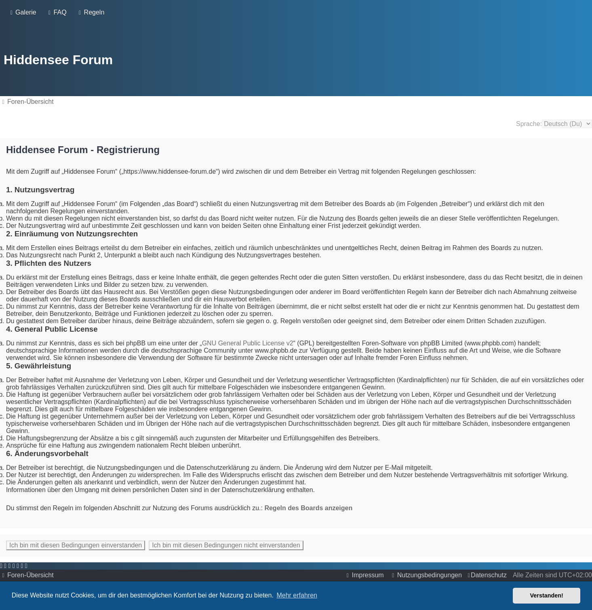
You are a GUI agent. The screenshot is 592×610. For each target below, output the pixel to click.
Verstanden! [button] (546, 595)
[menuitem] (22, 11)
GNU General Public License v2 (247, 341)
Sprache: (529, 121)
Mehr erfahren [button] (296, 595)
